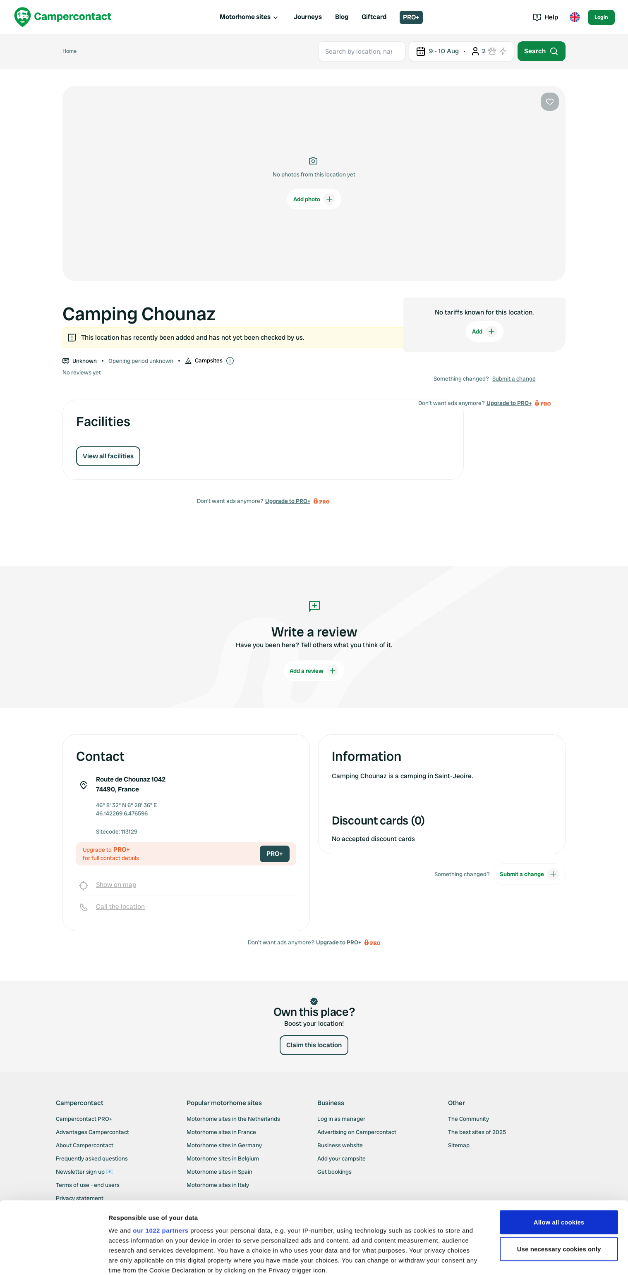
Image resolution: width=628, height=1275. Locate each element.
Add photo (314, 199)
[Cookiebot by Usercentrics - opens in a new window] (53, 1259)
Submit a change (514, 378)
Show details (127, 1258)
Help (545, 17)
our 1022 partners (160, 1167)
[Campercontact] (63, 17)
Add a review (314, 671)
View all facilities (108, 456)
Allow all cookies (559, 1159)
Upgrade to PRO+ (287, 501)
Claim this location (314, 1045)
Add (484, 331)
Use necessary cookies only (559, 1186)
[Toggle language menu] (575, 17)
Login (601, 17)
